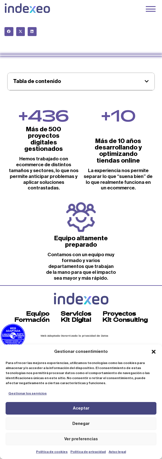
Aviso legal (117, 451)
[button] (153, 352)
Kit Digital (76, 319)
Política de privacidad (88, 451)
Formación (31, 319)
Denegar (81, 424)
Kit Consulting (125, 319)
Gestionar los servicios (27, 393)
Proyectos (119, 313)
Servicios (76, 313)
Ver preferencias (81, 439)
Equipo (37, 313)
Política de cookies (52, 451)
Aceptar (81, 408)
